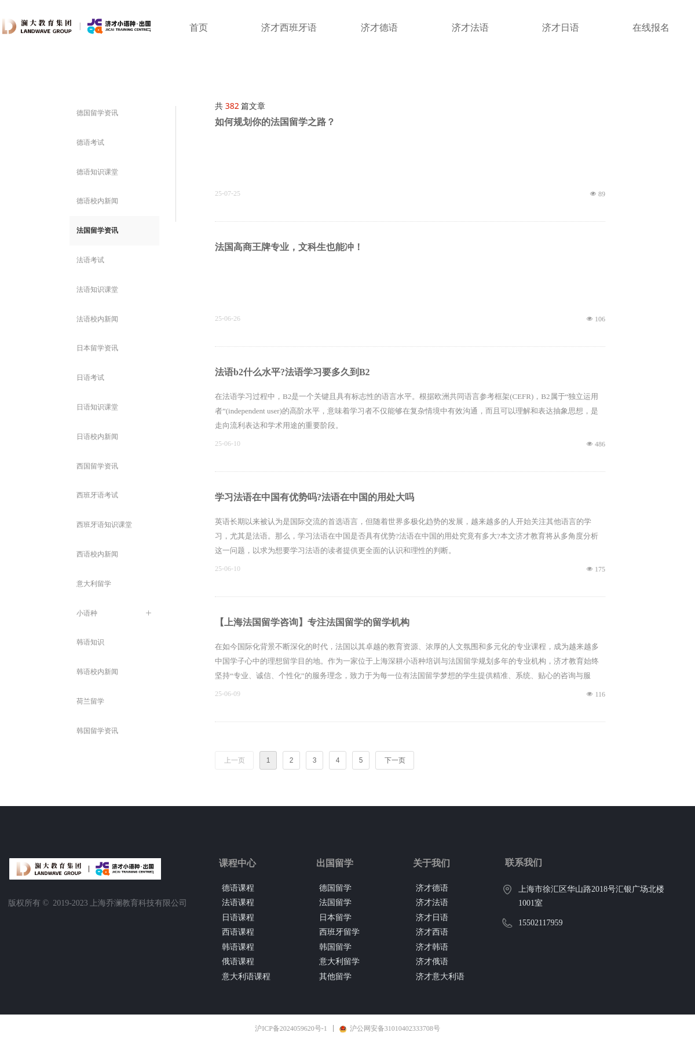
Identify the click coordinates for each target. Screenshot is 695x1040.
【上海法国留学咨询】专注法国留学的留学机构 (312, 622)
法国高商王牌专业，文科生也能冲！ (289, 247)
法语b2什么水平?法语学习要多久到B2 (292, 372)
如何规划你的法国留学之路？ (275, 122)
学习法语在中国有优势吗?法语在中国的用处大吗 (314, 497)
